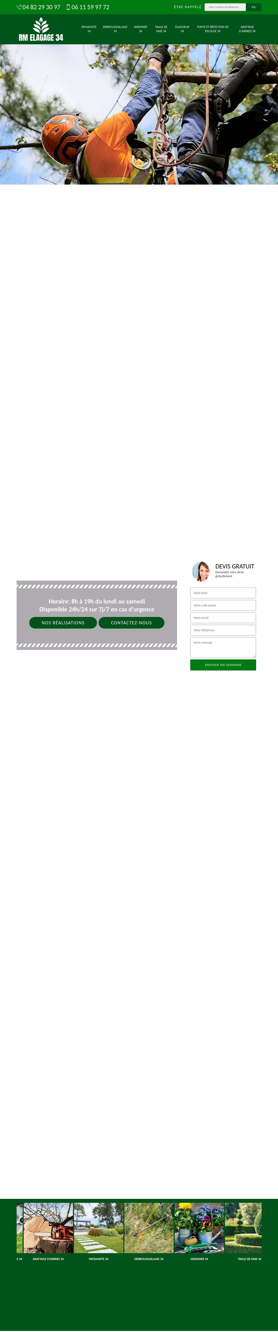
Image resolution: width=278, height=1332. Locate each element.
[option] (139, 92)
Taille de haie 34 (161, 29)
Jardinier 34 (140, 29)
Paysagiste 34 (89, 29)
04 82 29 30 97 (38, 7)
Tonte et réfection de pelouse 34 (213, 29)
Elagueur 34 (182, 29)
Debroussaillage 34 (115, 29)
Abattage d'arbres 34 (247, 29)
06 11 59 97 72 (87, 7)
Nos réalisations (63, 623)
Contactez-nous (131, 623)
